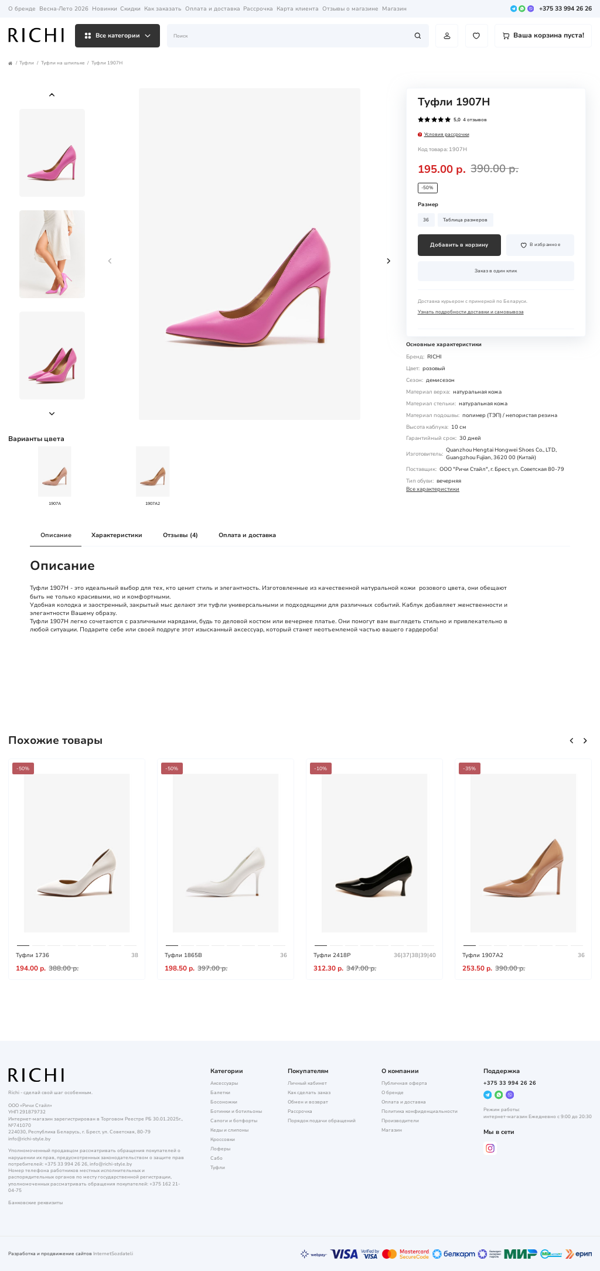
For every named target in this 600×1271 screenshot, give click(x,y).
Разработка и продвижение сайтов (50, 1253)
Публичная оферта (404, 1083)
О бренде (22, 8)
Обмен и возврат (308, 1102)
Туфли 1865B (183, 955)
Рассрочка (258, 8)
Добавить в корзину (459, 244)
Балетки (220, 1092)
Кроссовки (222, 1139)
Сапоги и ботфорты (233, 1121)
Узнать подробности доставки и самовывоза (471, 312)
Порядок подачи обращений (322, 1121)
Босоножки (223, 1102)
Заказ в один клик (496, 271)
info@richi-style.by (29, 1139)
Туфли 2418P (331, 955)
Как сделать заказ (309, 1092)
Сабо (216, 1158)
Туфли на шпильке (63, 63)
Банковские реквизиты (35, 1203)
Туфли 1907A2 (482, 955)
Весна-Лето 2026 (63, 8)
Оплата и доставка (212, 8)
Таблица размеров (465, 220)
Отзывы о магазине (350, 8)
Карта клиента (298, 8)
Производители (400, 1121)
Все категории (117, 35)
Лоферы (220, 1149)
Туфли (26, 63)
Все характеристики (432, 489)
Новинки (104, 8)
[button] (52, 94)
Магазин (394, 8)
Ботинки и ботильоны (236, 1111)
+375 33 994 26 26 (565, 9)
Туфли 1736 (32, 955)
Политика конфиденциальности (419, 1111)
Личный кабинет (307, 1083)
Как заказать (163, 8)
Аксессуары (224, 1083)
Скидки (130, 8)
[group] (249, 254)
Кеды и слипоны (229, 1130)
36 (426, 220)
